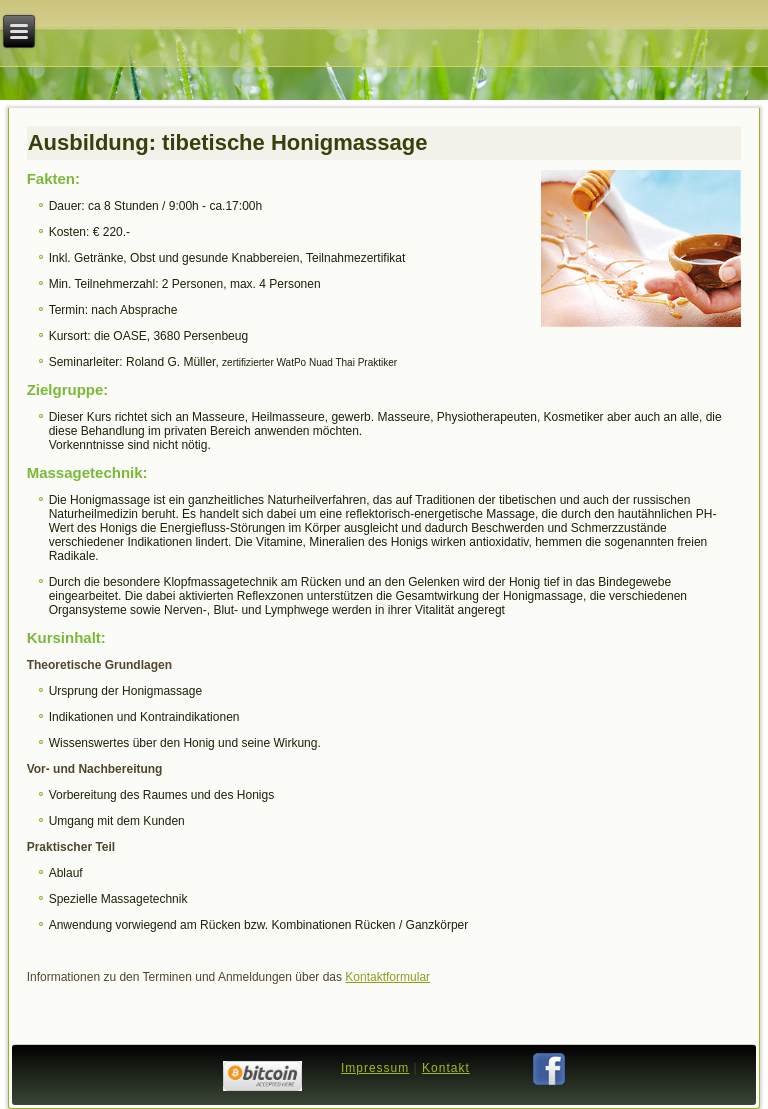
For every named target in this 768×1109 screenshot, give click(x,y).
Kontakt (446, 1068)
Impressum (375, 1068)
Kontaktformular (387, 977)
